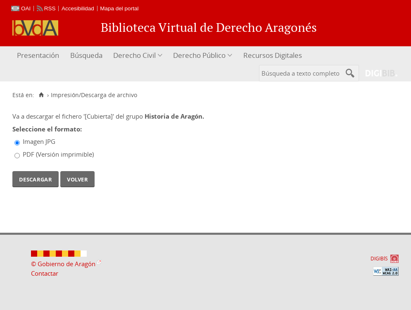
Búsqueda (86, 55)
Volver (77, 179)
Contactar (44, 273)
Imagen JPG (39, 141)
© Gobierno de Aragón (63, 264)
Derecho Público (199, 55)
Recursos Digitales (272, 55)
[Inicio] (41, 95)
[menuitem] (39, 55)
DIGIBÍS (379, 258)
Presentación (38, 55)
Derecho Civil (134, 55)
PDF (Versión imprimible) (58, 154)
